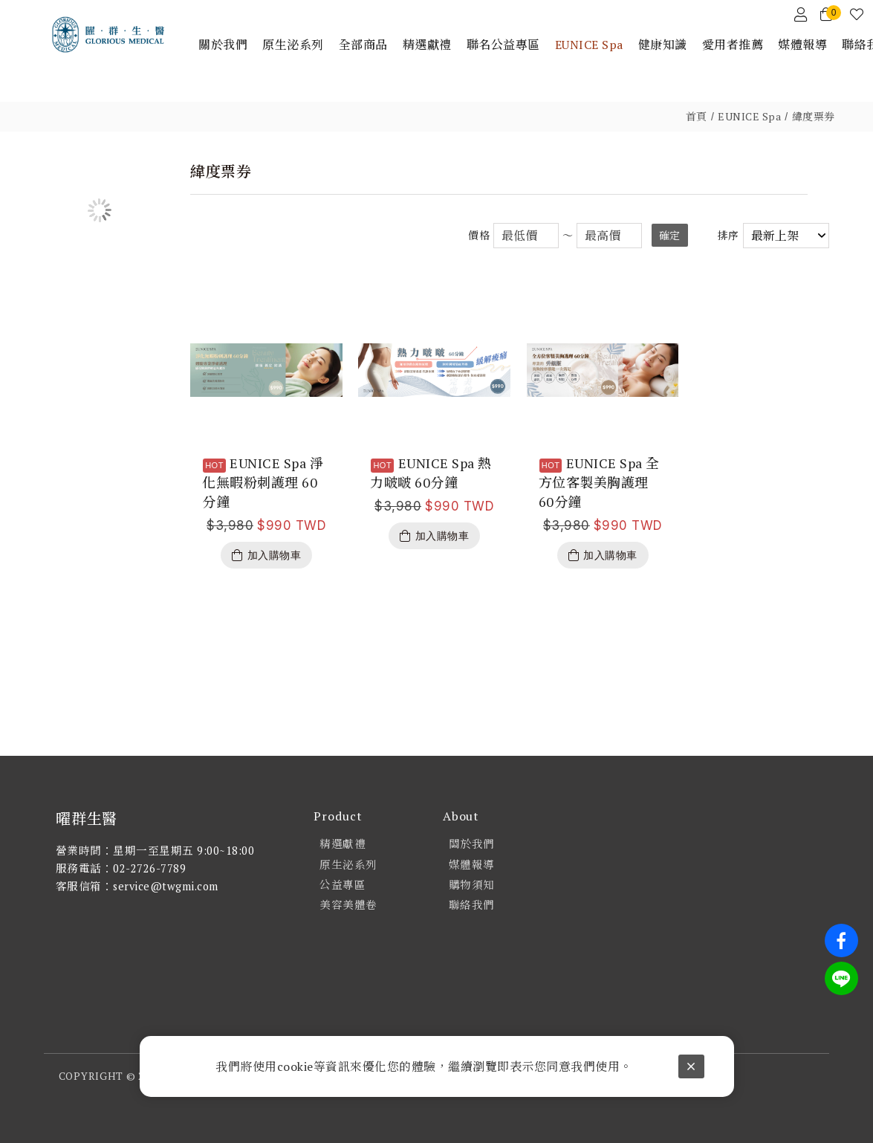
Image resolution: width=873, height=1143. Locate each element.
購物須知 (472, 885)
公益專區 (342, 885)
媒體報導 (472, 865)
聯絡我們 (472, 905)
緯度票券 (813, 116)
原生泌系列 (348, 865)
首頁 (696, 116)
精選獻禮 (342, 844)
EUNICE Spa (749, 116)
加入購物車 (274, 554)
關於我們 (472, 844)
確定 (670, 235)
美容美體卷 (348, 905)
